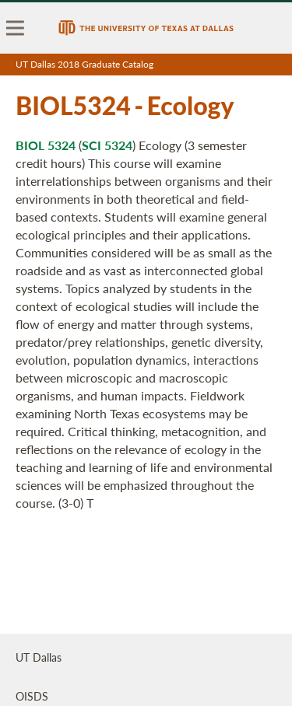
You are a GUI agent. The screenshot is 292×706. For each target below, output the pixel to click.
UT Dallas (39, 657)
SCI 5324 (107, 145)
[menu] (15, 28)
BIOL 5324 (46, 145)
